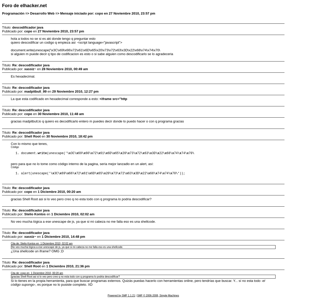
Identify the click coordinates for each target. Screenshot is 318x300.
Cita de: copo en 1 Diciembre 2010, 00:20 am (37, 274)
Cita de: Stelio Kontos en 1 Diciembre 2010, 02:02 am (41, 244)
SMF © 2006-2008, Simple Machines (158, 296)
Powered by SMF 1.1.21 (121, 296)
